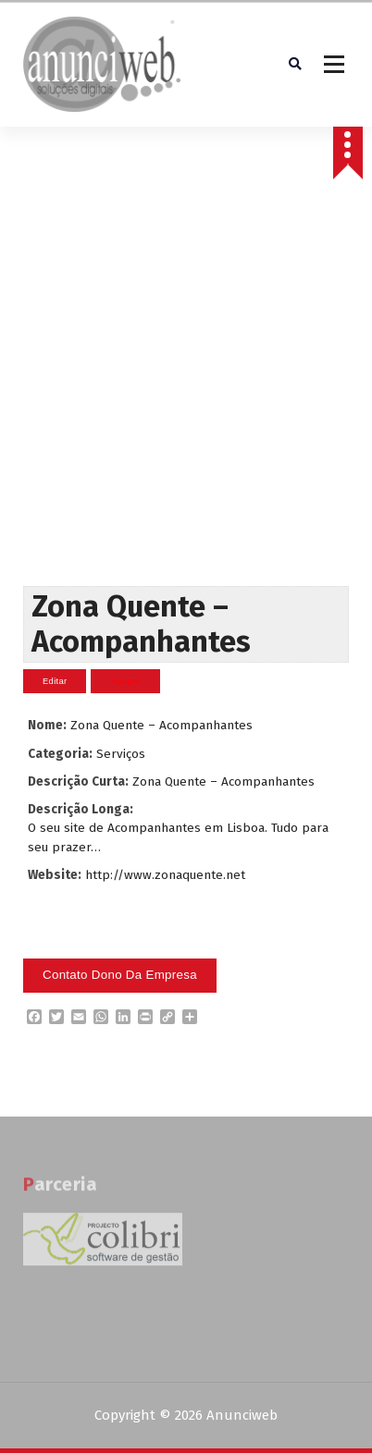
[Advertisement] (183, 393)
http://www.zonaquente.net (165, 875)
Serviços (120, 754)
